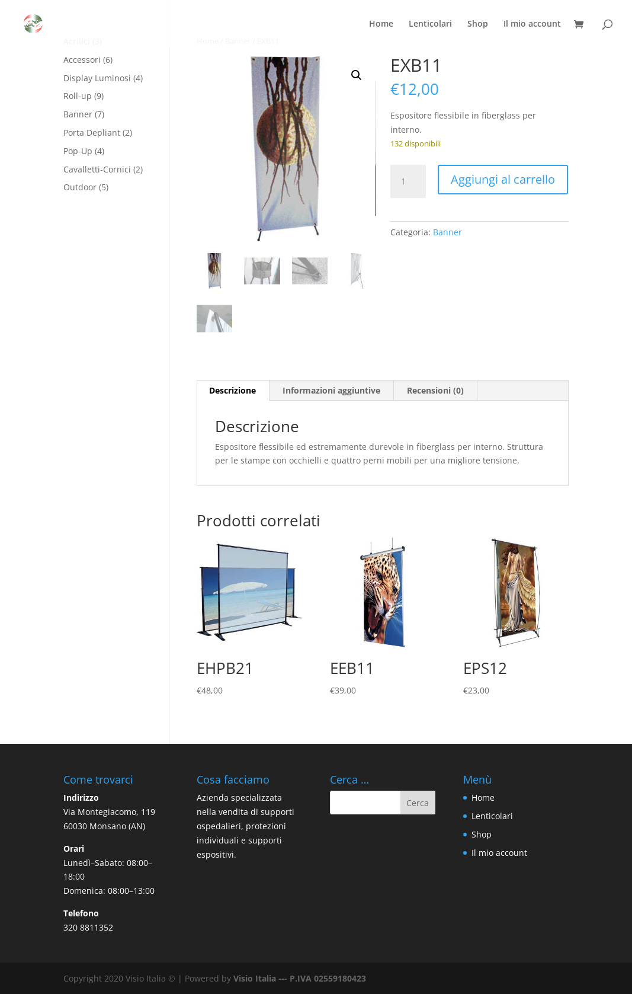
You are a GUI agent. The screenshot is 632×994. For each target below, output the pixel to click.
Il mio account (532, 24)
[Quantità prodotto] (408, 181)
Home (381, 24)
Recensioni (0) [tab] (435, 390)
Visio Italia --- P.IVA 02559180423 (299, 978)
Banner (447, 232)
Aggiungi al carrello (503, 179)
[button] (356, 75)
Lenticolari (430, 24)
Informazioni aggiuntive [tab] (331, 390)
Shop (477, 24)
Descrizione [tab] (232, 390)
